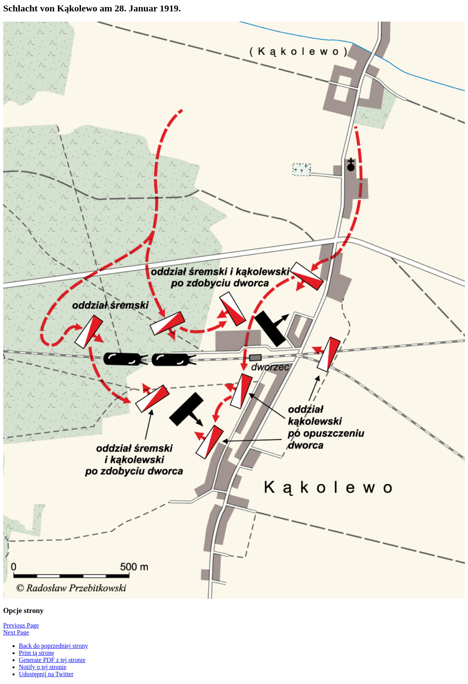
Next (16, 632)
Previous (21, 625)
